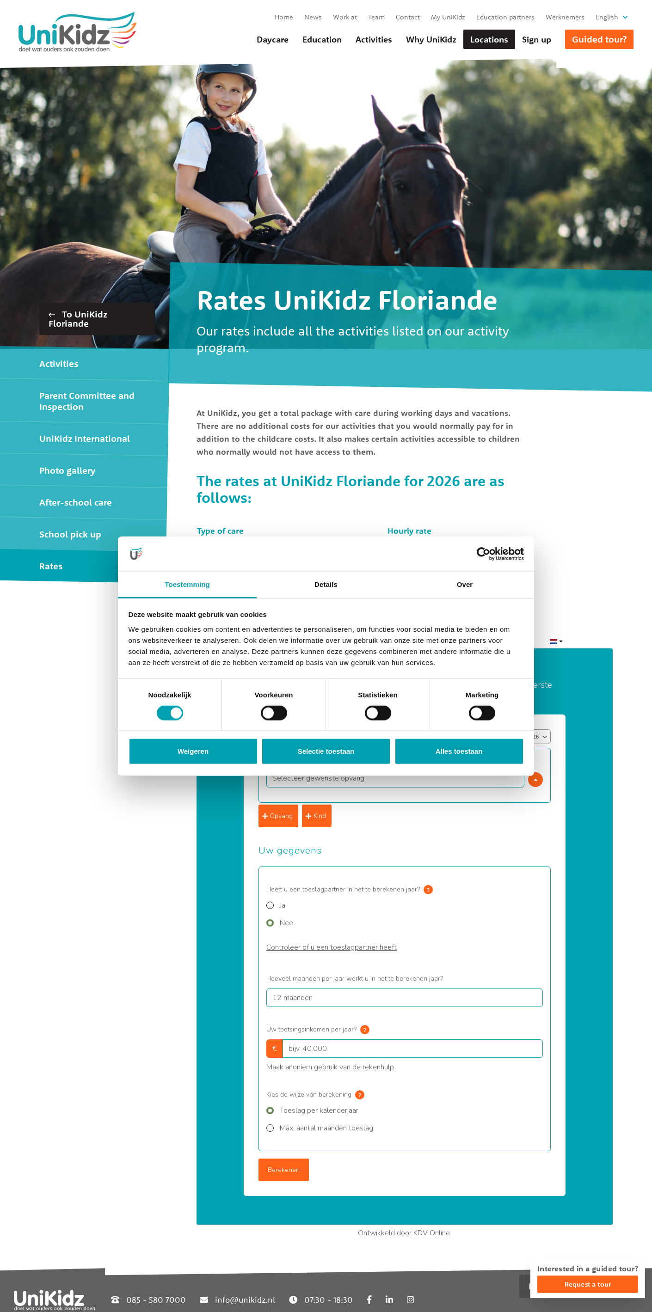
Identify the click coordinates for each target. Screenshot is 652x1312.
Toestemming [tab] (187, 584)
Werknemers (565, 16)
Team (376, 16)
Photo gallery (67, 470)
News (313, 16)
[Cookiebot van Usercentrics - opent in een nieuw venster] (483, 554)
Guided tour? (599, 39)
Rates (50, 566)
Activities (374, 39)
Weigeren (193, 751)
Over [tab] (465, 584)
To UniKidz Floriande (78, 318)
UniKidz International (84, 438)
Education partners (505, 16)
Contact (408, 16)
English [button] (607, 16)
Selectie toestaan (326, 751)
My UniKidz (448, 16)
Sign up (536, 39)
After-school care (75, 502)
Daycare (273, 39)
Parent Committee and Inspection (87, 401)
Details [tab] (326, 584)
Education (322, 39)
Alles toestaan (459, 751)
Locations (489, 39)
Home (284, 16)
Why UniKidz (431, 39)
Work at (345, 16)
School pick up (70, 534)
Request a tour (588, 1284)
